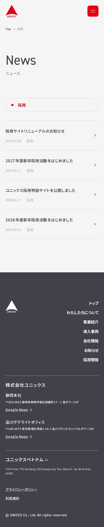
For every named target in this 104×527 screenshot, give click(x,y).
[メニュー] (92, 11)
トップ (93, 303)
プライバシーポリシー (21, 489)
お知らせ (91, 350)
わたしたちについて (82, 312)
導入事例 (90, 331)
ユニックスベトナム (27, 459)
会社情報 (90, 340)
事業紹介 (90, 322)
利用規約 (12, 498)
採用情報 (90, 359)
